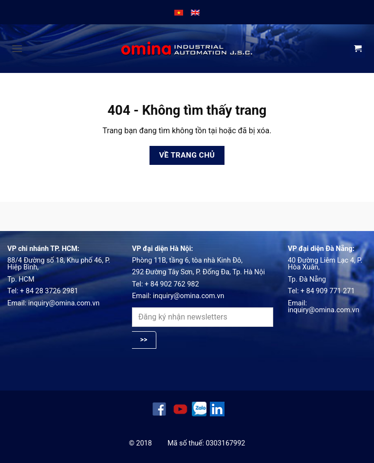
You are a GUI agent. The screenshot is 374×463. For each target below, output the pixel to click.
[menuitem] (178, 12)
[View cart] (358, 49)
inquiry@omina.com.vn (64, 303)
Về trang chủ (187, 155)
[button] (17, 48)
